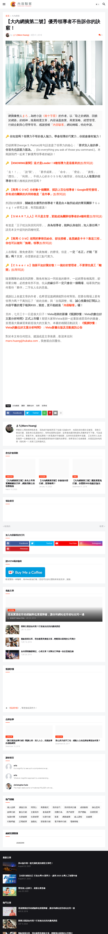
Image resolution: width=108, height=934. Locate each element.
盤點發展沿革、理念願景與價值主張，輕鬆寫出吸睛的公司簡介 (48, 639)
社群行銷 (47, 817)
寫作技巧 (56, 807)
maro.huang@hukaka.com (22, 340)
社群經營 (35, 817)
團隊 (23, 406)
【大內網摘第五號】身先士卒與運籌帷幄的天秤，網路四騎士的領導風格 (20, 483)
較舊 (102, 526)
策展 (56, 817)
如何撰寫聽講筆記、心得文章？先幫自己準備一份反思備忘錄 (47, 651)
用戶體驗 (82, 812)
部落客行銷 (46, 821)
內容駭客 (58, 124)
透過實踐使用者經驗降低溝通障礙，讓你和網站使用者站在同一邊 (46, 908)
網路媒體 (66, 817)
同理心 (34, 807)
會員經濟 (47, 812)
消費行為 (58, 812)
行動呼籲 (11, 821)
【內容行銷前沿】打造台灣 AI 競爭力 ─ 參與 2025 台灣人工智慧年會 (47, 876)
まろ (25, 115)
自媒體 (89, 817)
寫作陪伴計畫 (70, 807)
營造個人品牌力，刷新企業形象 (32, 888)
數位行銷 (23, 812)
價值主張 (23, 807)
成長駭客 (84, 807)
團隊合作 (30, 406)
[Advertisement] (54, 372)
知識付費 (11, 817)
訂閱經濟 (23, 821)
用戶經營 (70, 812)
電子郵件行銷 (60, 821)
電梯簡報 (74, 821)
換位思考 (96, 807)
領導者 (44, 406)
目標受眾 (94, 812)
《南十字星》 (50, 115)
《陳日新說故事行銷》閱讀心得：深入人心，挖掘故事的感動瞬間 (29, 741)
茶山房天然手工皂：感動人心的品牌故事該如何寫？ (77, 740)
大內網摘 (15, 16)
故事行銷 (11, 812)
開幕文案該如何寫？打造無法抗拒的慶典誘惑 (40, 626)
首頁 (7, 16)
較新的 (7, 526)
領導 (38, 406)
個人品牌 (11, 807)
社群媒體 (23, 817)
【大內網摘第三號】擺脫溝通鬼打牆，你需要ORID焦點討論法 (87, 482)
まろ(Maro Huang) (26, 425)
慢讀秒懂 (14, 708)
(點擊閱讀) (51, 163)
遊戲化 (34, 821)
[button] (4, 4)
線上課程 (78, 817)
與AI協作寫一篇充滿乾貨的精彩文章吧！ (35, 863)
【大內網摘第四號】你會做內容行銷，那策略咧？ (53, 482)
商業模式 (45, 807)
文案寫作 (35, 812)
